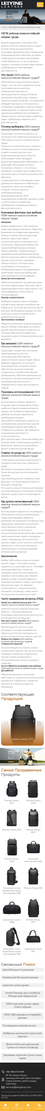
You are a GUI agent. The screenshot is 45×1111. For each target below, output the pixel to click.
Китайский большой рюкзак (20, 977)
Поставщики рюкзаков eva (19, 1025)
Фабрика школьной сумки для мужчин (22, 1035)
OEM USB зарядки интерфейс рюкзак (22, 1016)
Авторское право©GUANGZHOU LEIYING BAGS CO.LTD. (21, 1096)
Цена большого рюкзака (18, 969)
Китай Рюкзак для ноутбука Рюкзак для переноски (22, 994)
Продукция (16, 1106)
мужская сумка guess (16, 985)
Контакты (39, 1106)
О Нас (28, 1106)
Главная (4, 27)
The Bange (32, 521)
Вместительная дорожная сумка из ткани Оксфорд (22, 1046)
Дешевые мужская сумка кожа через (22, 1057)
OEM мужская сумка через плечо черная (22, 1005)
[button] (39, 723)
